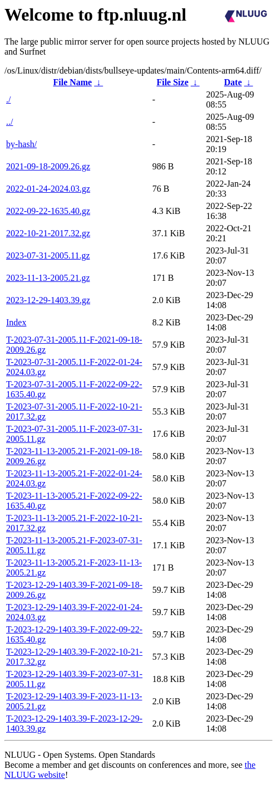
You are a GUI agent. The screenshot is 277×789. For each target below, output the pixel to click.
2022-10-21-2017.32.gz (48, 233)
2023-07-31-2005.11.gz (48, 255)
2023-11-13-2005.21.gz (48, 278)
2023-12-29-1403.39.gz (48, 300)
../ (9, 121)
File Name (72, 82)
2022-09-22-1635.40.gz (48, 211)
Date (233, 82)
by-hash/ (21, 144)
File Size (172, 82)
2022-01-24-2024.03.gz (48, 188)
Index (16, 322)
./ (8, 99)
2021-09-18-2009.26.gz (48, 166)
